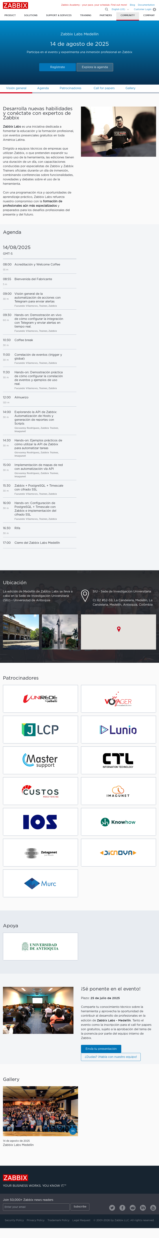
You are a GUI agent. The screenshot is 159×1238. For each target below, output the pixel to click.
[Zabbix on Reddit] (133, 1208)
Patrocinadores (70, 88)
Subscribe (80, 1207)
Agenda (43, 88)
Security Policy (14, 1220)
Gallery (130, 88)
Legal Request (81, 1220)
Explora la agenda (95, 67)
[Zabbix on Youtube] (153, 1208)
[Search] (106, 9)
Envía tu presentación (101, 1049)
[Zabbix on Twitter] (112, 1208)
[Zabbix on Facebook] (122, 1208)
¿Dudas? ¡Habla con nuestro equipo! (111, 1057)
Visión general (16, 88)
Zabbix (15, 5)
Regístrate (57, 67)
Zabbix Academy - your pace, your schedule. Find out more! (94, 5)
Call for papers (104, 88)
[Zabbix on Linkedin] (143, 1208)
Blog (132, 5)
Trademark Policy (58, 1220)
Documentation (146, 5)
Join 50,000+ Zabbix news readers (28, 1200)
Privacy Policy (36, 1220)
